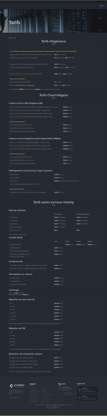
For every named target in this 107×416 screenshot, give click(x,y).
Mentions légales (69, 404)
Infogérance (45, 6)
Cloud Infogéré (55, 6)
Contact (101, 6)
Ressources (85, 1)
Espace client (76, 1)
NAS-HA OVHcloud (21, 85)
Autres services (78, 6)
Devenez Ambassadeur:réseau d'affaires (15, 396)
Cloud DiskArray (30, 85)
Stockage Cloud (66, 6)
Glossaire (87, 6)
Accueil (36, 6)
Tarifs (94, 6)
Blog (81, 1)
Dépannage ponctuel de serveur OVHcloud (66, 1)
